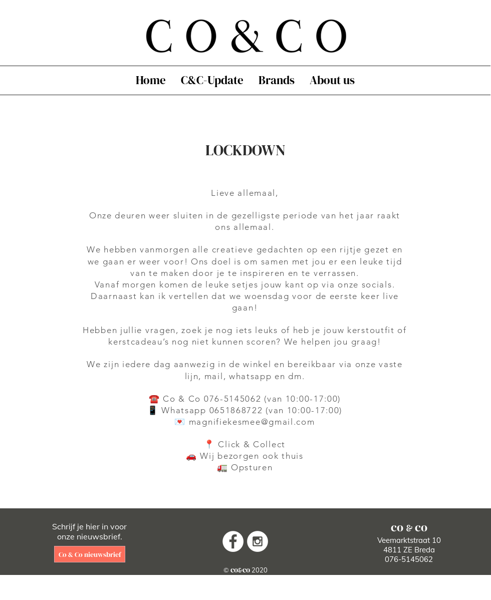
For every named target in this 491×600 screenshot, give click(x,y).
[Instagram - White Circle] (257, 541)
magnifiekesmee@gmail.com (252, 422)
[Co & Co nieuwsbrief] (89, 554)
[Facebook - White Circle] (232, 541)
